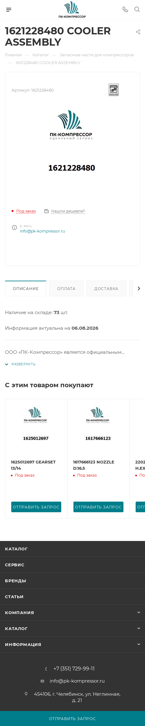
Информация (23, 644)
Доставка (106, 288)
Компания (19, 612)
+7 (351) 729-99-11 (74, 668)
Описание (25, 288)
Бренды (15, 580)
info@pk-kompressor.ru (42, 231)
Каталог (16, 548)
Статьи (14, 596)
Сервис (14, 564)
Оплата (66, 288)
